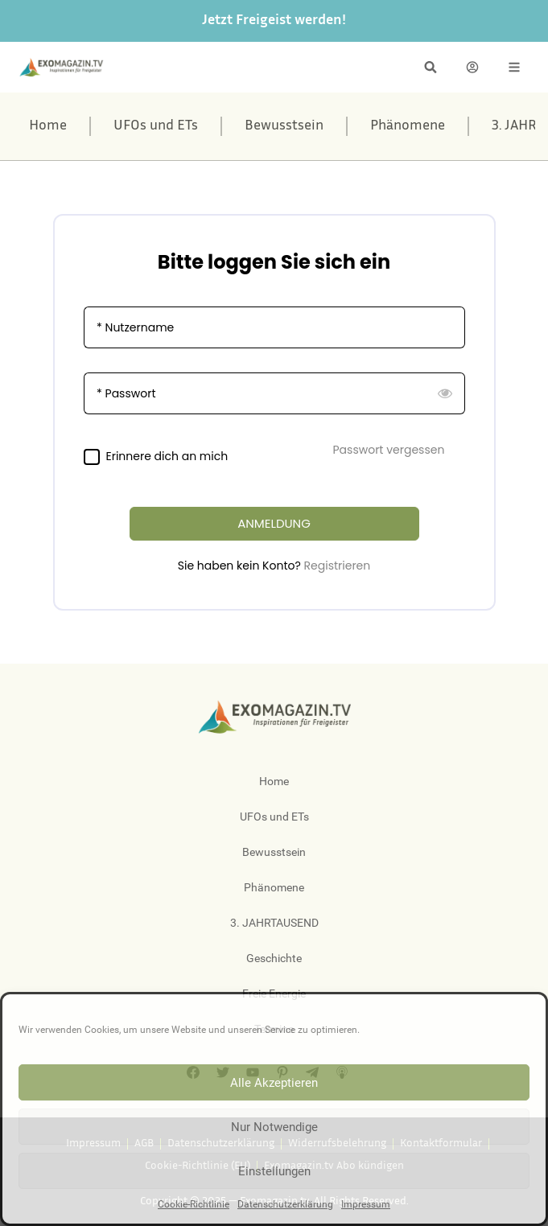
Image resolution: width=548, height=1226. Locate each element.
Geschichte (274, 958)
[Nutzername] (274, 327)
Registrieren (337, 565)
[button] (430, 67)
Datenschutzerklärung (285, 1204)
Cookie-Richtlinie (193, 1204)
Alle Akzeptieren (274, 1083)
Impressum (365, 1204)
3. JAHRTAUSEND (274, 922)
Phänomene (407, 126)
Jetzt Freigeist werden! (274, 20)
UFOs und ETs (155, 126)
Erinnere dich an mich (167, 456)
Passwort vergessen (389, 450)
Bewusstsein (284, 126)
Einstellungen (274, 1171)
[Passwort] (274, 393)
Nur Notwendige (274, 1127)
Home (48, 126)
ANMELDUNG (274, 523)
